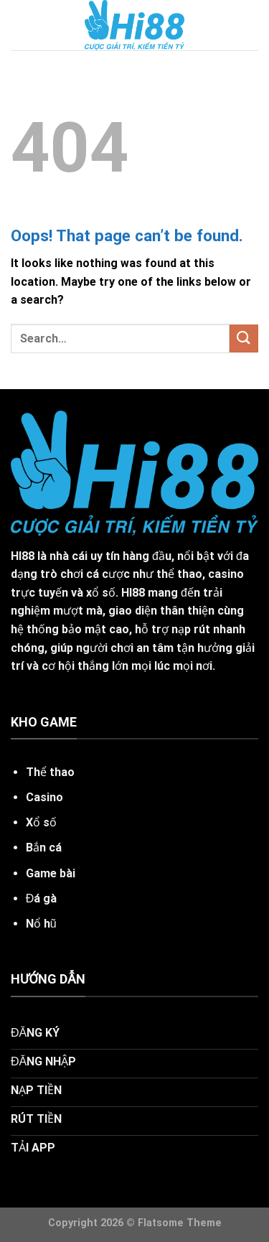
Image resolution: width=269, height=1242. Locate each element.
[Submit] (244, 338)
